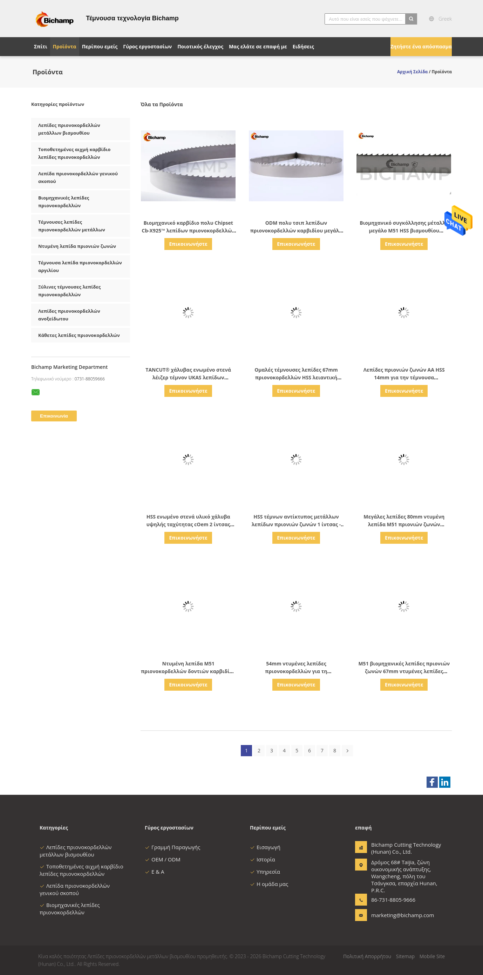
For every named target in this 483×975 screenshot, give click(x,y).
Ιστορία (262, 859)
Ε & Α (154, 871)
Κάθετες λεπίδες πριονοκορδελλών (79, 335)
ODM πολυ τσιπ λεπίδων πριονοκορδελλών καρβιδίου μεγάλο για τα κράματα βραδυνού (296, 230)
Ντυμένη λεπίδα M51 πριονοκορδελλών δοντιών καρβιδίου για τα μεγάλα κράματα (188, 671)
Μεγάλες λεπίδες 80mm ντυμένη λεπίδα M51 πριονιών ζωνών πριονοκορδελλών (403, 524)
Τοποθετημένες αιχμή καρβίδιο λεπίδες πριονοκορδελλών (81, 870)
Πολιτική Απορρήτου (367, 956)
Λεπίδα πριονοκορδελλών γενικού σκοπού (75, 889)
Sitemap (405, 956)
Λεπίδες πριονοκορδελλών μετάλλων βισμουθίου (75, 851)
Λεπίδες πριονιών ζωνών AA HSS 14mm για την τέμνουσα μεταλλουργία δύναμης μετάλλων (404, 377)
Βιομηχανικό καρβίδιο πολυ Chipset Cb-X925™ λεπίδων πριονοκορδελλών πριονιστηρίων (188, 230)
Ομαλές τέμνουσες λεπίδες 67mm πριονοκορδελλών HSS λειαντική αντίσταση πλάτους (296, 377)
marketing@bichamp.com (393, 915)
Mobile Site (432, 956)
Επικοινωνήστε (188, 244)
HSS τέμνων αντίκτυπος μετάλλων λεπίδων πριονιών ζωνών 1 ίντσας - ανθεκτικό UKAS (296, 524)
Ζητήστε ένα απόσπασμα (421, 46)
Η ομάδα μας (269, 883)
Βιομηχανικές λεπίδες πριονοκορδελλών (70, 908)
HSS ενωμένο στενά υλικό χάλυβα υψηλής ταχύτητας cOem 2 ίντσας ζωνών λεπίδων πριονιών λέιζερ (188, 524)
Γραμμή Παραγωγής (172, 847)
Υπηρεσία (265, 871)
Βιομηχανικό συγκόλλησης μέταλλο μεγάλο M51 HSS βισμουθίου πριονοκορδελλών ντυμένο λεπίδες (404, 230)
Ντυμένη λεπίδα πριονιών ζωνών (77, 246)
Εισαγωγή (265, 847)
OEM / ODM (163, 859)
